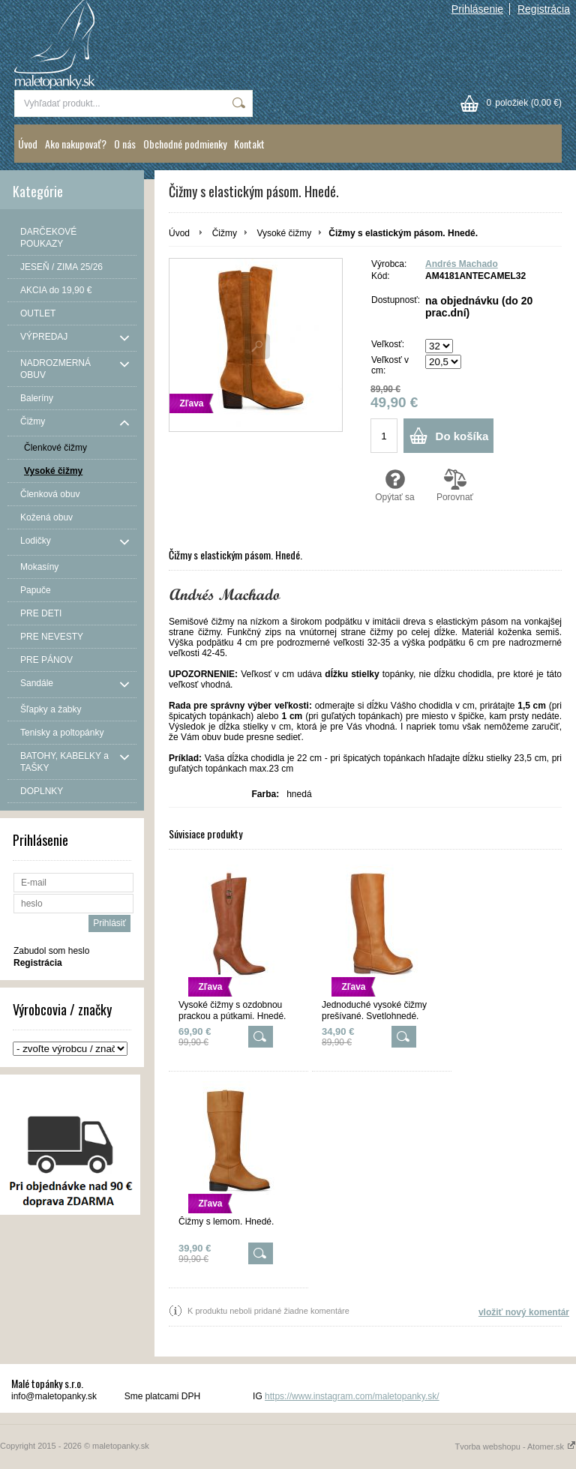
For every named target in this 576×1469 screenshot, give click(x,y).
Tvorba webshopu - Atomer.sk (515, 1446)
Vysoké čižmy (283, 233)
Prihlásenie (477, 9)
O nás (125, 143)
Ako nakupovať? (75, 143)
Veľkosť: (387, 344)
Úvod (28, 143)
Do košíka (462, 436)
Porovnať (454, 485)
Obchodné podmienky (184, 143)
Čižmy (224, 233)
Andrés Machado (461, 264)
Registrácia (544, 9)
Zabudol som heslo (51, 951)
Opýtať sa (394, 485)
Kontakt (249, 143)
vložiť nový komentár (523, 1312)
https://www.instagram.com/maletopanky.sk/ (352, 1396)
